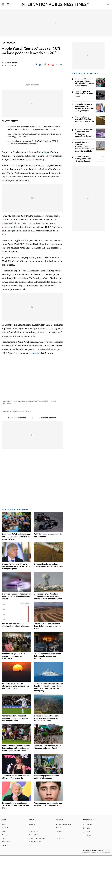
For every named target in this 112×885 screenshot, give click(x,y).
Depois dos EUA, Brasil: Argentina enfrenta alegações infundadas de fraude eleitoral (16, 566)
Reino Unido (60, 868)
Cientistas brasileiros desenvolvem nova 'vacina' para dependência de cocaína (16, 625)
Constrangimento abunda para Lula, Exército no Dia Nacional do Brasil (15, 835)
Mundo (4, 861)
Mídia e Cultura (6, 871)
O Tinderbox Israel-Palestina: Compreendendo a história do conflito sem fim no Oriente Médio (48, 625)
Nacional (4, 864)
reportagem (34, 382)
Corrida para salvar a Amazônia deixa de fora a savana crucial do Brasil (47, 655)
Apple (46, 182)
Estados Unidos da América (65, 854)
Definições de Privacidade (37, 868)
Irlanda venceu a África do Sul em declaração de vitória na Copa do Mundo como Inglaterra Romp (16, 777)
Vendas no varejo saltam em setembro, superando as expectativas (13, 685)
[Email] (57, 65)
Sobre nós (32, 854)
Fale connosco (33, 861)
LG (14, 256)
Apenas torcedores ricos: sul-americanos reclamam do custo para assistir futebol (15, 747)
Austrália (59, 857)
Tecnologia (5, 857)
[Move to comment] (61, 65)
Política (4, 868)
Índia (57, 864)
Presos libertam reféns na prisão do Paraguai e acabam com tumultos (47, 685)
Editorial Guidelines (48, 447)
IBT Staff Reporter (11, 63)
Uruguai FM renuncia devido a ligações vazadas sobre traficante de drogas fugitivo (16, 596)
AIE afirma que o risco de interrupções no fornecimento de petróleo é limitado (15, 715)
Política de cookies (35, 871)
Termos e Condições (35, 864)
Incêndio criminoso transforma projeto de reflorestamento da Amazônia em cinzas (46, 747)
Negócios (5, 854)
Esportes (4, 875)
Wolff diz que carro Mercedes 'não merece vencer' (84, 93)
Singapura (59, 861)
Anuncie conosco (34, 857)
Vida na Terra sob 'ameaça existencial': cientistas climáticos (83, 159)
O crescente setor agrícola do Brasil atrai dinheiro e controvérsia (84, 119)
